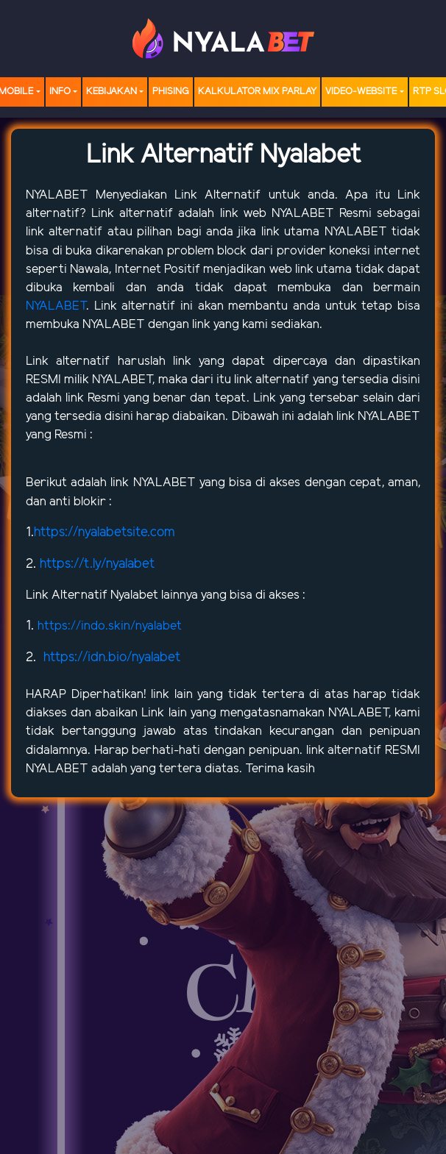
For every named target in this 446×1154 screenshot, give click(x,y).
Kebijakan (111, 91)
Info (60, 91)
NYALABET (61, 195)
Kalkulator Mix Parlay (257, 91)
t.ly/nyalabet (119, 564)
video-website (361, 91)
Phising (170, 91)
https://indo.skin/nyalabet (110, 626)
